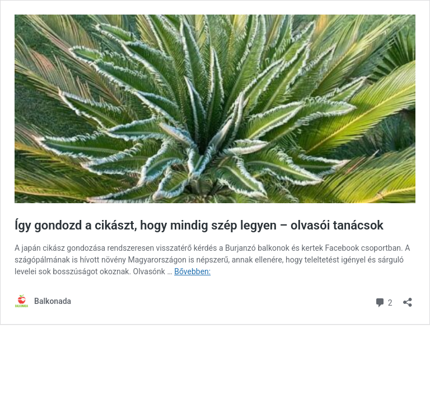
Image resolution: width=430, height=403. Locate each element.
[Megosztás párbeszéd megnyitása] (407, 298)
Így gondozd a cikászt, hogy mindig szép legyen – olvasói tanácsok (199, 225)
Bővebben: (192, 271)
